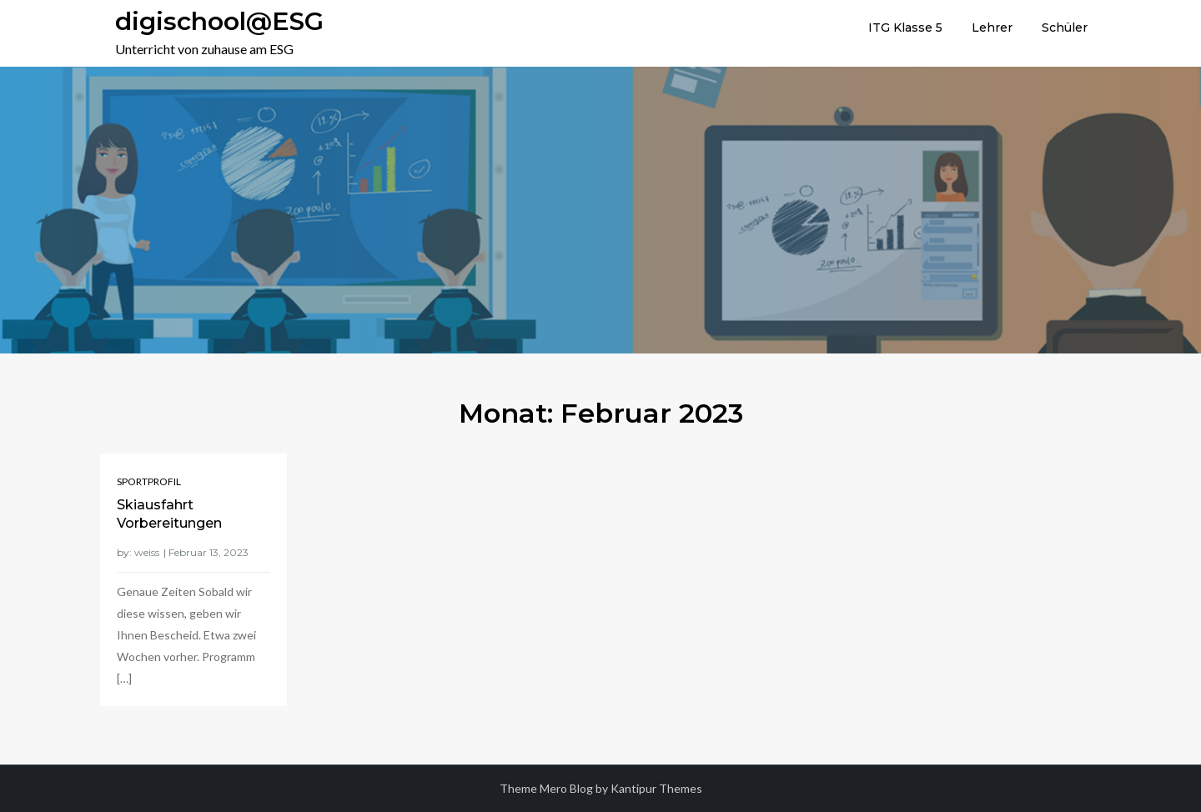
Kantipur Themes (656, 788)
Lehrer (992, 27)
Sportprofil (149, 481)
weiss (146, 552)
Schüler (1065, 27)
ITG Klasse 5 (905, 27)
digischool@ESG (219, 21)
